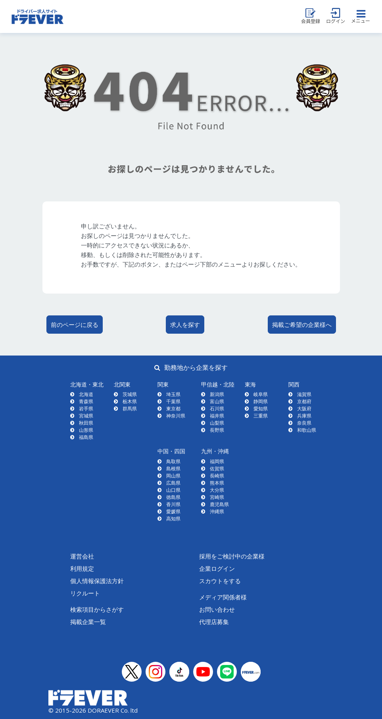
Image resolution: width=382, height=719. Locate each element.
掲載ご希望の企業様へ (302, 325)
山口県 (173, 490)
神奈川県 (175, 415)
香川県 (173, 504)
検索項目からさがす (97, 609)
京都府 (304, 401)
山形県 (86, 430)
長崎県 (217, 475)
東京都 (173, 408)
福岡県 (217, 461)
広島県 (173, 482)
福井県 (217, 415)
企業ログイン (217, 568)
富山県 (217, 401)
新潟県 (217, 394)
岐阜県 (260, 394)
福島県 (86, 437)
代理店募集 (214, 622)
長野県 (217, 430)
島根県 (173, 468)
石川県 (217, 408)
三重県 (260, 415)
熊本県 (217, 482)
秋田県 (86, 422)
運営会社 (82, 556)
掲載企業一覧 (88, 622)
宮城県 (86, 415)
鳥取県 (173, 461)
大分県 (217, 490)
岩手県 (86, 408)
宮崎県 (217, 497)
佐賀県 (217, 468)
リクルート (85, 593)
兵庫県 (304, 415)
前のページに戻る (74, 325)
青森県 (86, 401)
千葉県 (173, 401)
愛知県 (260, 408)
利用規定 (82, 568)
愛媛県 (173, 511)
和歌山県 (306, 430)
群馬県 (130, 408)
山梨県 (217, 422)
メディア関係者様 (223, 597)
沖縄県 (217, 511)
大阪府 (304, 408)
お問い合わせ (217, 609)
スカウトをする (220, 581)
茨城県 (130, 394)
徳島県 (173, 497)
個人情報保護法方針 (97, 581)
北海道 (86, 394)
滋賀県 (304, 394)
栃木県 (130, 401)
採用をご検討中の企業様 (232, 556)
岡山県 (173, 475)
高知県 (173, 518)
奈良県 (304, 422)
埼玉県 (173, 394)
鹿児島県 (219, 504)
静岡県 (260, 401)
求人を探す (185, 325)
